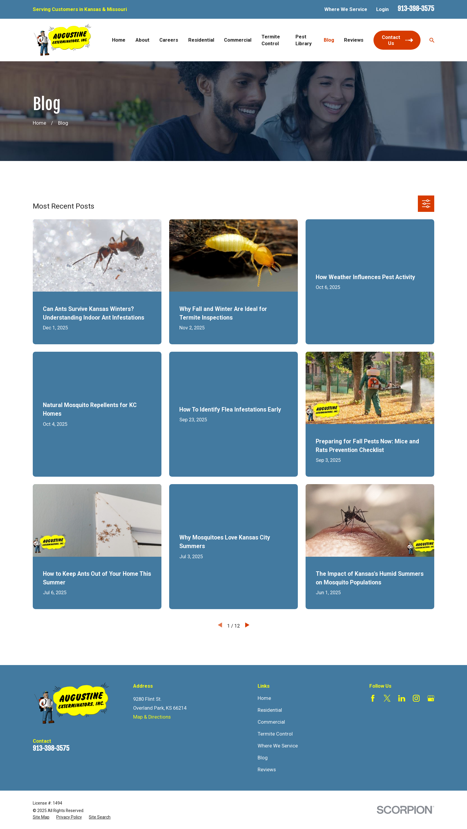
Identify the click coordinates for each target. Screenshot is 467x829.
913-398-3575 (416, 8)
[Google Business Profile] (430, 698)
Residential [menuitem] (201, 40)
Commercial (271, 722)
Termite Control (275, 734)
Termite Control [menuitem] (270, 40)
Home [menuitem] (118, 40)
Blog (263, 758)
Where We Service (345, 9)
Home (264, 698)
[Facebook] (372, 698)
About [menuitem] (143, 40)
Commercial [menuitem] (237, 40)
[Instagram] (416, 698)
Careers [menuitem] (168, 40)
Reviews (267, 769)
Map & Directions (152, 717)
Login (382, 9)
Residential (270, 710)
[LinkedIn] (401, 698)
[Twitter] (387, 698)
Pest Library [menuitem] (303, 40)
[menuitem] (41, 817)
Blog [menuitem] (329, 40)
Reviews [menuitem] (353, 40)
